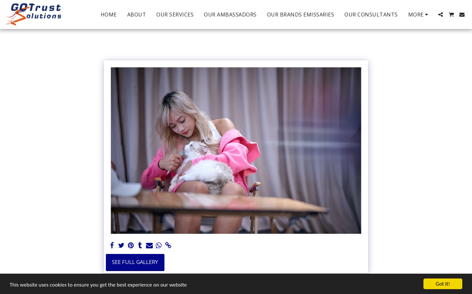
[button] (440, 14)
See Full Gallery (135, 262)
